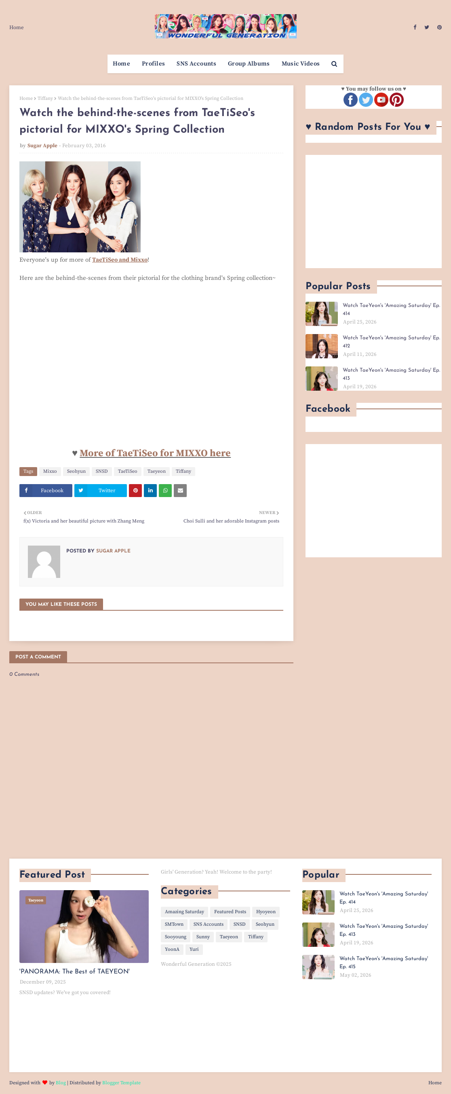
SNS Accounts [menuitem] (196, 64)
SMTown (174, 924)
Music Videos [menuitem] (301, 64)
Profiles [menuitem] (153, 64)
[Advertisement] (374, 211)
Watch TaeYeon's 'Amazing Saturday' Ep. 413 (391, 374)
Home (16, 27)
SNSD (102, 471)
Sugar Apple (42, 145)
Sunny (203, 937)
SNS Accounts (208, 924)
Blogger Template (121, 1083)
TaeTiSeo (127, 471)
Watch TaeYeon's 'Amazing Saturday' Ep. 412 (391, 342)
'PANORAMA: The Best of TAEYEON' (74, 972)
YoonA (172, 949)
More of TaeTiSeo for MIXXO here (155, 453)
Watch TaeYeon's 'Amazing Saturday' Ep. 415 (383, 962)
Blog (61, 1083)
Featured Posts (230, 912)
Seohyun (76, 471)
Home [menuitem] (121, 64)
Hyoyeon (266, 912)
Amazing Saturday (184, 912)
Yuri (194, 949)
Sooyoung (175, 937)
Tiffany (45, 98)
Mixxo (50, 471)
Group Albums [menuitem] (249, 64)
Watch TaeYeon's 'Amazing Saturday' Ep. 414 (391, 309)
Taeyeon (157, 471)
